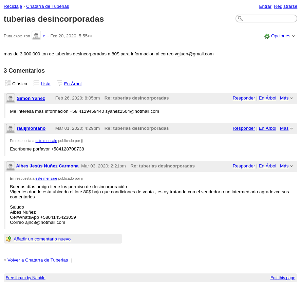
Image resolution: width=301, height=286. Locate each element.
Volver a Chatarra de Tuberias (37, 260)
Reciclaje (13, 6)
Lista (45, 83)
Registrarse (286, 6)
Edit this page (282, 277)
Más (284, 98)
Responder (244, 98)
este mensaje (46, 141)
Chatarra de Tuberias (47, 6)
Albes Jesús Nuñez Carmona (47, 165)
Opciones (280, 35)
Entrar (265, 6)
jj (43, 35)
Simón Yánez (31, 98)
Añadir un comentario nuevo (42, 239)
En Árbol (73, 83)
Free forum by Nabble (25, 277)
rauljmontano (31, 128)
